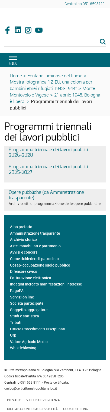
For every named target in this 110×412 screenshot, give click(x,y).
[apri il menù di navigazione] (12, 60)
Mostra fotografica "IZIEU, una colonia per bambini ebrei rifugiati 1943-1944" (51, 85)
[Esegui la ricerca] (103, 42)
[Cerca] (55, 42)
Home (16, 75)
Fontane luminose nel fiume (54, 75)
